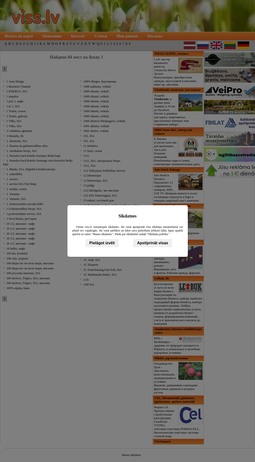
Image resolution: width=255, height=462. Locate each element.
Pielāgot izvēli (102, 243)
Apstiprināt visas (152, 243)
